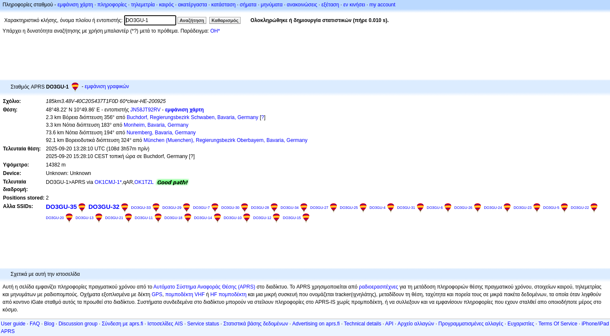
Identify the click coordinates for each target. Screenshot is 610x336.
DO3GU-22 (580, 207)
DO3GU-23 (522, 207)
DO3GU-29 (171, 207)
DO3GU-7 (201, 207)
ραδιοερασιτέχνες (378, 287)
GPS (157, 294)
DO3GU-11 (144, 218)
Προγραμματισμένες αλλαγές (470, 324)
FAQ (35, 324)
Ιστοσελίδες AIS (165, 324)
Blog (49, 324)
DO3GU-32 (104, 206)
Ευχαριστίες (520, 324)
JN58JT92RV (145, 110)
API (389, 324)
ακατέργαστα (192, 5)
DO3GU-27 (319, 207)
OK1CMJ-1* (108, 182)
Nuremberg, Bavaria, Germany (161, 133)
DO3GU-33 (141, 207)
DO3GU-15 (292, 218)
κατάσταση (223, 5)
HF (214, 294)
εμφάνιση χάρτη (75, 5)
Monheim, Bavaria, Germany (156, 125)
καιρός (166, 5)
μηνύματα (272, 5)
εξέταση (330, 5)
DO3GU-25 (349, 207)
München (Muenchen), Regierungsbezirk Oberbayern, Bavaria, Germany (226, 140)
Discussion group (77, 324)
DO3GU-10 (233, 218)
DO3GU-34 (289, 207)
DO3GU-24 (493, 207)
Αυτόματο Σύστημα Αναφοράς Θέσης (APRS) (204, 287)
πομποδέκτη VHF (185, 294)
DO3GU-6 (435, 207)
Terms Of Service (557, 324)
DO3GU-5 (551, 207)
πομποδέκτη (233, 294)
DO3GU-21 (114, 218)
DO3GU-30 (230, 207)
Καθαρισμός (224, 20)
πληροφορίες (112, 5)
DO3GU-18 (173, 218)
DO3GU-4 (377, 207)
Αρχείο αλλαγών (416, 324)
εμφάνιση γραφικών (107, 86)
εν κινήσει (354, 5)
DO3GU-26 (464, 207)
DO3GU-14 (203, 218)
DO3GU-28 (260, 207)
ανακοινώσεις (302, 5)
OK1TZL (143, 182)
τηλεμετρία (143, 5)
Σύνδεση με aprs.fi (122, 324)
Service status (203, 324)
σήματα (248, 5)
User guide (13, 324)
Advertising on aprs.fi (316, 324)
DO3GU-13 (84, 218)
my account (382, 5)
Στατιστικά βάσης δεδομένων (255, 324)
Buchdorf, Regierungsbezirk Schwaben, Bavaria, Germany (192, 117)
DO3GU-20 (55, 218)
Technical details (362, 324)
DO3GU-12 (262, 218)
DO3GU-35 (61, 206)
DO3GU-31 (406, 207)
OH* (215, 31)
